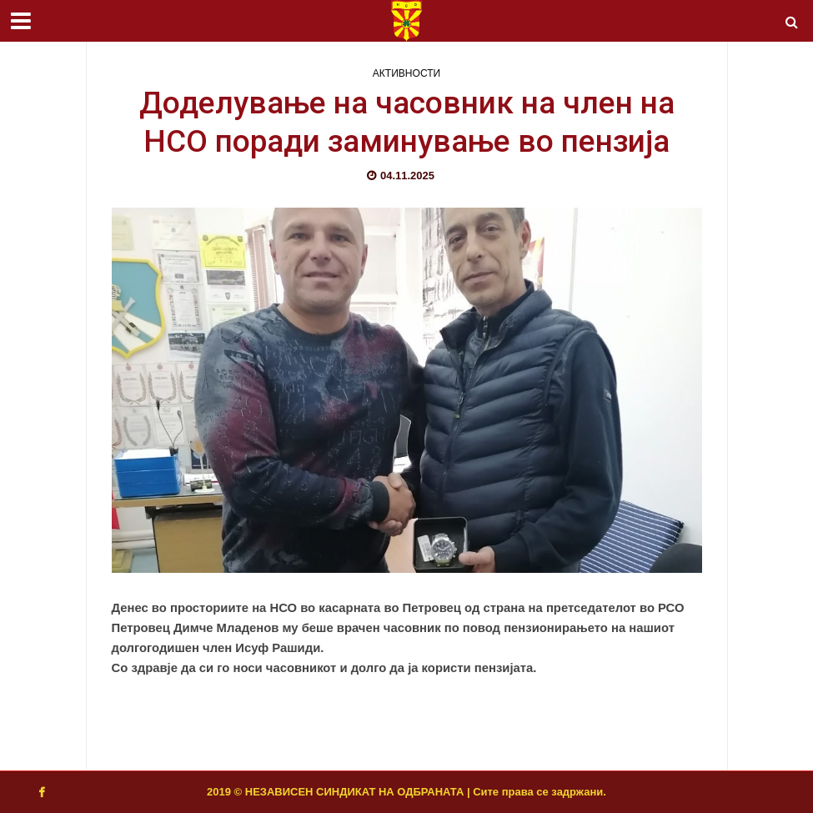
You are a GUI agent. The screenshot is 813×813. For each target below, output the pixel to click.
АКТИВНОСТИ (407, 73)
